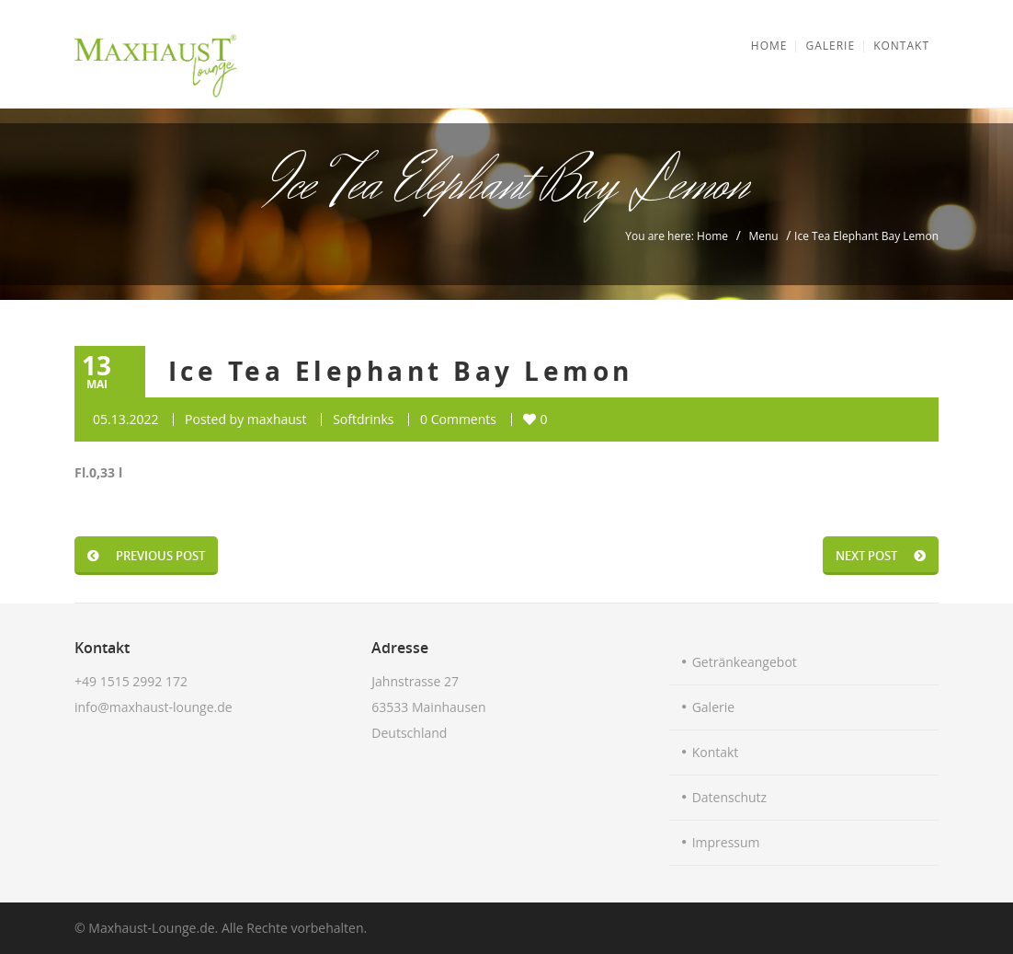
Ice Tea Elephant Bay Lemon (400, 371)
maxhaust (277, 419)
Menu (763, 236)
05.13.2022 (125, 419)
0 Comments (458, 419)
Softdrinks (363, 419)
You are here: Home (676, 236)
